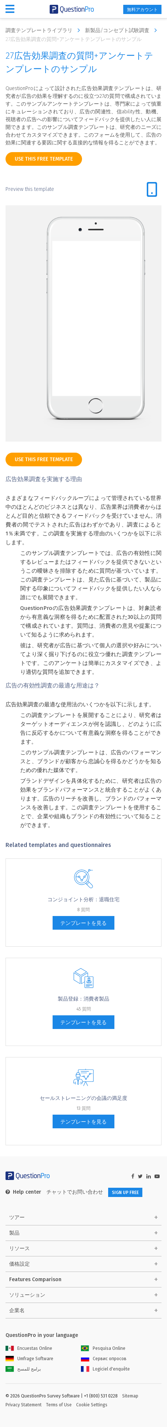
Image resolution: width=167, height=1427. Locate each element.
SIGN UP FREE (125, 1192)
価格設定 (19, 1264)
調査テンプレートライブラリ (45, 30)
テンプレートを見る (83, 923)
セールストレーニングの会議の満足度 (83, 1098)
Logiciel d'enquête (105, 1369)
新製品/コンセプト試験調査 (122, 30)
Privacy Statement (24, 1404)
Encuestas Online (29, 1348)
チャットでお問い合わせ (74, 1192)
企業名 (17, 1310)
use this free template (44, 159)
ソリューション (27, 1295)
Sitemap (130, 1396)
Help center (23, 1192)
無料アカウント (142, 9)
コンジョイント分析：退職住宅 (83, 899)
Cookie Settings (91, 1404)
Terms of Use (59, 1404)
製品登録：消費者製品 (83, 999)
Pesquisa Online (103, 1348)
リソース (19, 1248)
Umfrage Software (29, 1358)
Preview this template (30, 189)
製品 (14, 1233)
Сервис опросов (104, 1358)
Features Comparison (35, 1279)
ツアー (17, 1217)
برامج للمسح (23, 1369)
